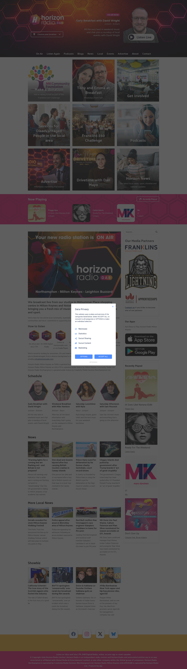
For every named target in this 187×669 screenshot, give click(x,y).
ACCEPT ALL (103, 356)
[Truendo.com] (93, 362)
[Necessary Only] (113, 306)
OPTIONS (83, 356)
